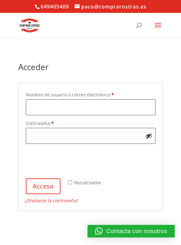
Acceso (43, 186)
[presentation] (73, 162)
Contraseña (51, 122)
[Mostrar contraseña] (148, 136)
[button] (131, 231)
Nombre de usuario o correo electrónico (81, 94)
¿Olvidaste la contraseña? (51, 201)
